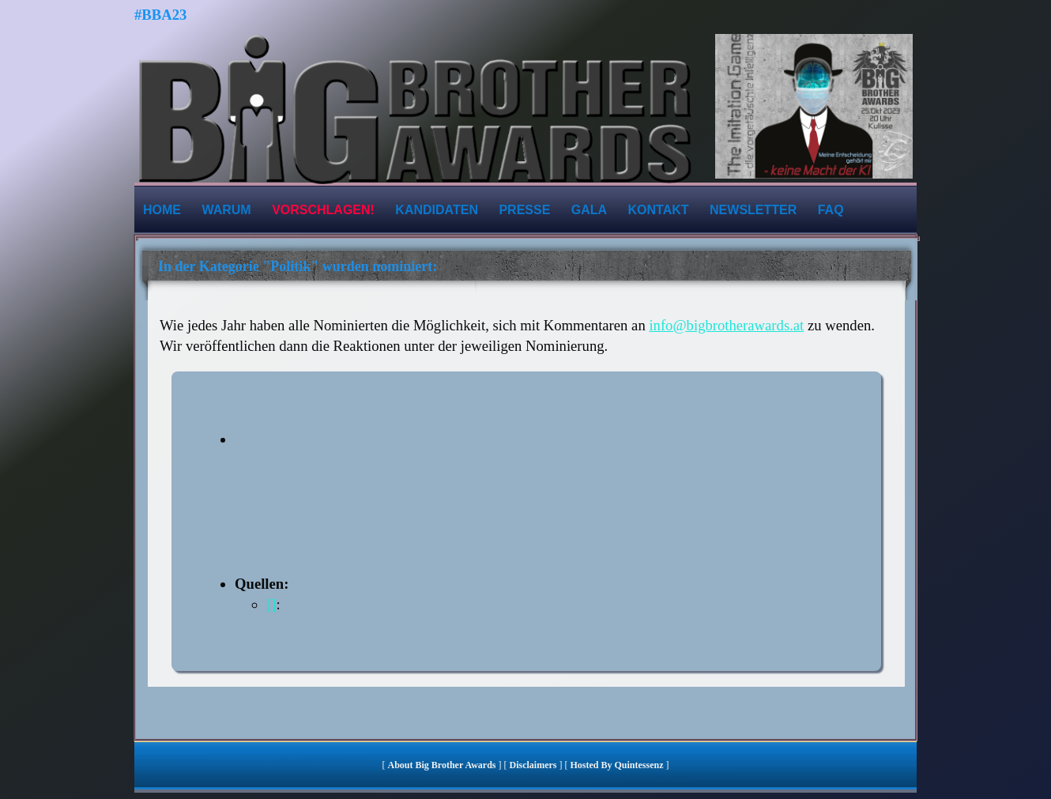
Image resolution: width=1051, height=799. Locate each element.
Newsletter (753, 210)
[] (271, 604)
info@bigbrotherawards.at (726, 325)
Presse (524, 210)
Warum (226, 210)
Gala (589, 210)
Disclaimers (533, 765)
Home (162, 210)
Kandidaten (436, 210)
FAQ (831, 210)
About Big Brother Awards (442, 765)
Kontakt (658, 210)
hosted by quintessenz (616, 765)
